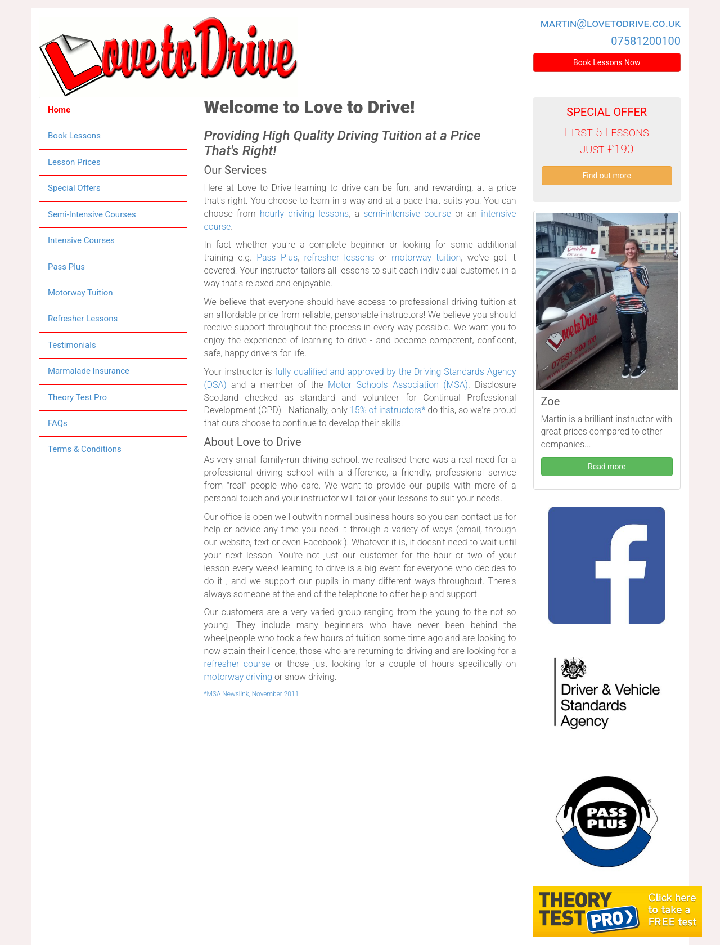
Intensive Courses (81, 240)
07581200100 (646, 41)
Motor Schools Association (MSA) (398, 384)
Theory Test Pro (77, 397)
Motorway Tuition (80, 293)
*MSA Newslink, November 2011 (251, 694)
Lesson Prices (74, 162)
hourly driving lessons (304, 213)
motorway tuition (426, 257)
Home (59, 110)
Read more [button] (607, 466)
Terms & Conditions (85, 449)
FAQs (58, 423)
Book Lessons (74, 136)
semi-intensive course (407, 213)
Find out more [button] (607, 175)
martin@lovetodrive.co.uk (611, 23)
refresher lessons (339, 257)
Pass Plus (66, 267)
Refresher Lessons (83, 318)
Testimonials (72, 345)
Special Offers (74, 188)
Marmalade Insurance (88, 371)
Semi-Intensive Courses (92, 214)
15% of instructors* (387, 410)
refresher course (237, 664)
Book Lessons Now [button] (607, 62)
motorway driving (238, 676)
